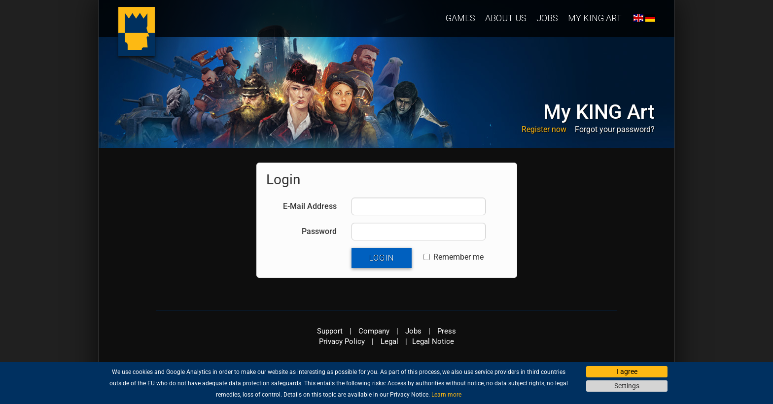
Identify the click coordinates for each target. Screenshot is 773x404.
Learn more (446, 394)
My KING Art (595, 18)
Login (381, 258)
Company (373, 331)
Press (446, 331)
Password (319, 231)
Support (330, 331)
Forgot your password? (615, 129)
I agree (627, 371)
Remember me (453, 257)
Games (460, 18)
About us (506, 18)
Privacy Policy (342, 341)
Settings (626, 386)
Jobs (547, 18)
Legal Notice (433, 341)
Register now (544, 129)
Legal (389, 341)
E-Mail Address (310, 206)
